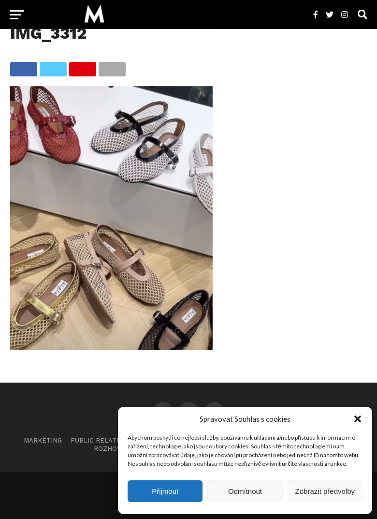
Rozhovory (113, 448)
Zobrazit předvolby (325, 491)
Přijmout (165, 491)
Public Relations (101, 440)
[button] (357, 419)
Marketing (43, 440)
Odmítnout (245, 491)
